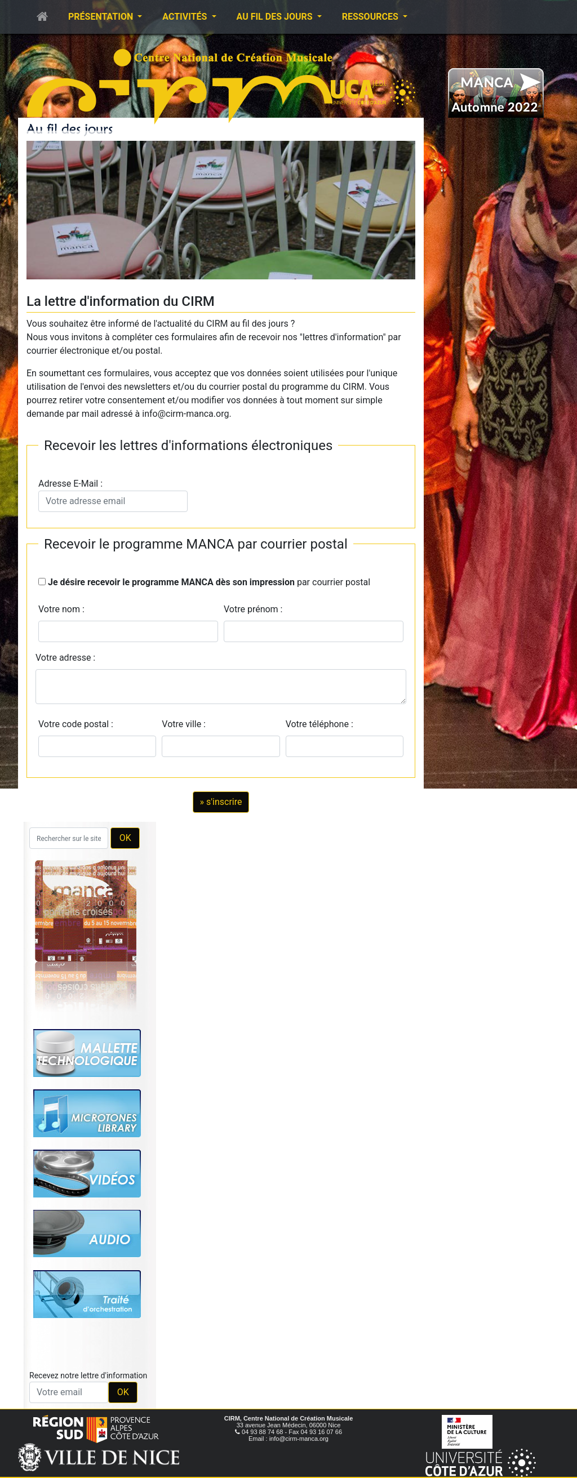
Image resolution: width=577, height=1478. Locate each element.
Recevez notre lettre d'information (88, 1375)
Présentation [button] (101, 16)
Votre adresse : (65, 657)
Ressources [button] (371, 16)
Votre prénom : (253, 609)
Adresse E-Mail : (113, 495)
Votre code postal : (78, 724)
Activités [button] (185, 16)
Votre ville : (186, 724)
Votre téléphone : (322, 724)
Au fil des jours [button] (276, 16)
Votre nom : (61, 609)
